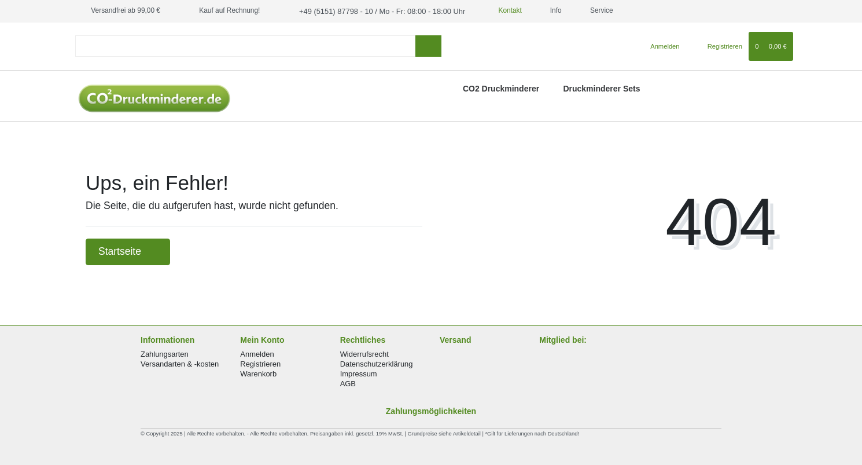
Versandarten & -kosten (180, 363)
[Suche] (428, 45)
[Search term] (245, 45)
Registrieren (260, 363)
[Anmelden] (660, 45)
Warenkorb (258, 373)
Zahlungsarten (165, 353)
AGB (348, 383)
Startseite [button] (127, 251)
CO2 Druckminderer (501, 88)
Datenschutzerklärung (376, 363)
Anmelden (257, 353)
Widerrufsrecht (364, 353)
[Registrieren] (718, 45)
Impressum (358, 373)
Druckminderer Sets (601, 88)
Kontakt (496, 10)
